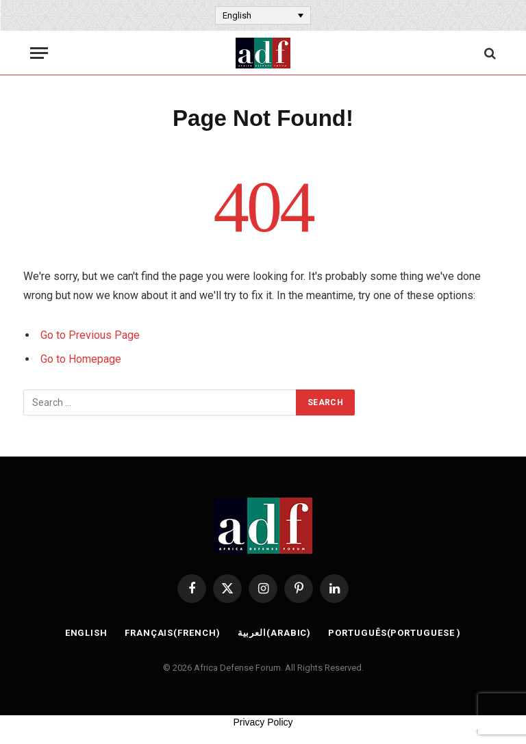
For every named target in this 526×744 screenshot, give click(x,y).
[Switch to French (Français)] (173, 633)
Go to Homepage (80, 358)
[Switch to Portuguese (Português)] (394, 633)
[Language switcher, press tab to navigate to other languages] (263, 15)
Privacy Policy (262, 722)
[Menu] (39, 53)
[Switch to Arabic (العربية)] (275, 633)
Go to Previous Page (90, 335)
